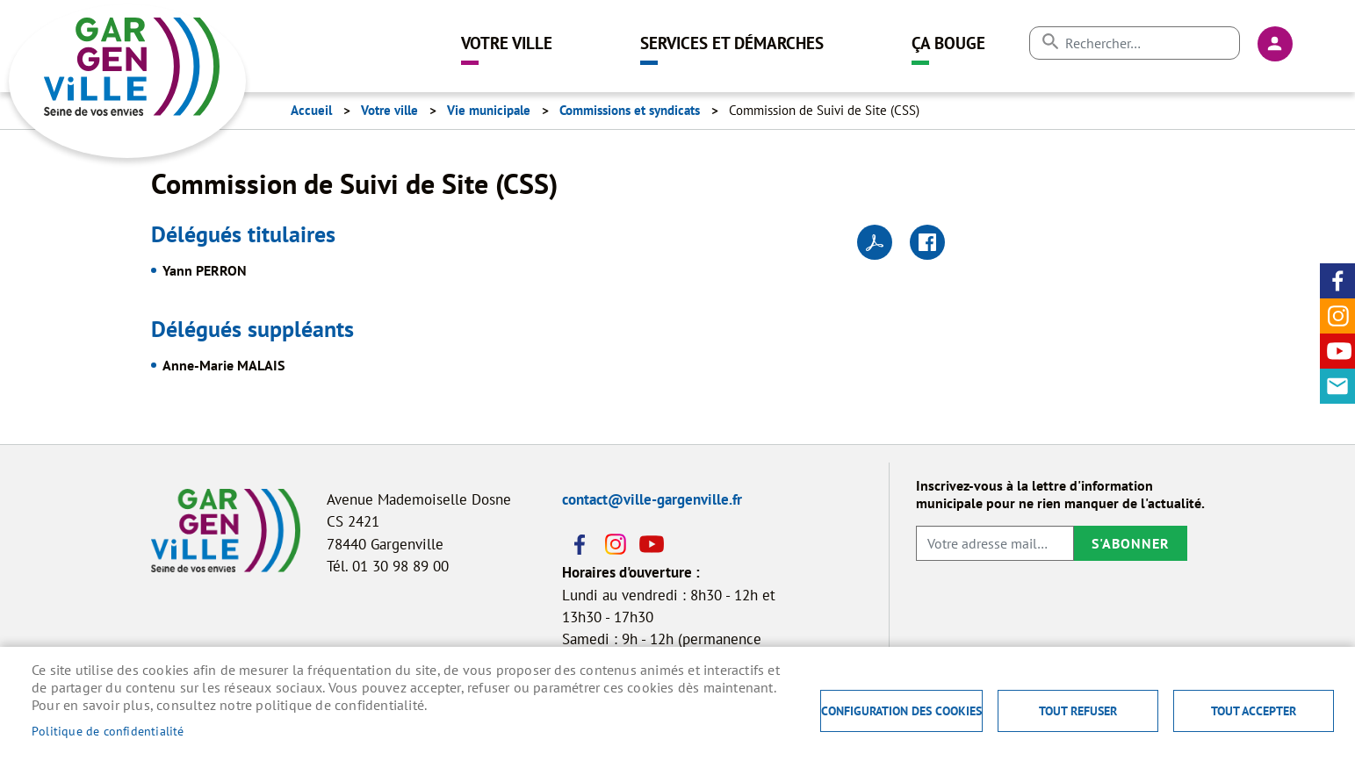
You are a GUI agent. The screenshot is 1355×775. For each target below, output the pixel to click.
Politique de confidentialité (108, 731)
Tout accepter (1253, 711)
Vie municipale (488, 110)
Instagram (1337, 316)
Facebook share (927, 242)
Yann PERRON (204, 270)
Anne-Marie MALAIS (223, 365)
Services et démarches (732, 43)
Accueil (311, 110)
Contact (1337, 386)
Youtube (1337, 351)
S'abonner (1131, 543)
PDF (874, 242)
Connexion (1275, 43)
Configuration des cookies (901, 711)
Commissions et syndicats (629, 110)
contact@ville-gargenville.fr (652, 499)
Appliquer (1049, 41)
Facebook (1337, 280)
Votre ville (506, 43)
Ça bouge (948, 43)
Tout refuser (1078, 711)
